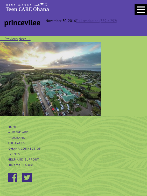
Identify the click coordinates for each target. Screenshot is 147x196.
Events (14, 154)
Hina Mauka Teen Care (27, 9)
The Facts (16, 143)
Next (25, 39)
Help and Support (23, 159)
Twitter (27, 178)
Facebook (13, 178)
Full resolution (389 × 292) (96, 20)
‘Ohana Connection (24, 148)
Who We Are (18, 132)
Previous (9, 39)
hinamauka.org (21, 165)
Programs (16, 138)
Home (12, 127)
